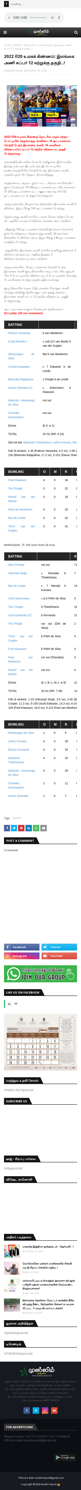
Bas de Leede (16, 517)
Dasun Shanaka (18, 795)
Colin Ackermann (19, 598)
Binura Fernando (18, 749)
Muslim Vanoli (14, 70)
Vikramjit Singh (18, 573)
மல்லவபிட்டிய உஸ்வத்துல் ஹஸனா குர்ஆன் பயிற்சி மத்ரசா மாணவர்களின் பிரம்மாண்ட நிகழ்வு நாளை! (48, 1284)
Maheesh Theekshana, (38, 442)
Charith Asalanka (19, 366)
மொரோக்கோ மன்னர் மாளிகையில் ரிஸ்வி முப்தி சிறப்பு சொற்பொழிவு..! (47, 1265)
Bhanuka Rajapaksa (21, 379)
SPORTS (17, 45)
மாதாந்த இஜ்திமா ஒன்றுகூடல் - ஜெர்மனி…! (48, 1246)
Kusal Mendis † (17, 341)
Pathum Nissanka (19, 333)
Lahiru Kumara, (63, 442)
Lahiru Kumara (17, 741)
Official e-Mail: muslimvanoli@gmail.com (41, 1478)
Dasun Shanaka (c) (20, 387)
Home (7, 45)
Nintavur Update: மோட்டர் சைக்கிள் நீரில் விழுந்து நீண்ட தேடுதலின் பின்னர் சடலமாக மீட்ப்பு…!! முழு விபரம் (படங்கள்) (48, 1304)
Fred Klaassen (17, 480)
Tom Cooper (16, 606)
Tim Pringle (15, 488)
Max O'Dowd (16, 564)
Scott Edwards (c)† (20, 615)
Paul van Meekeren (20, 509)
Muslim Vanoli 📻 (50, 1484)
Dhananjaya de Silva (21, 732)
